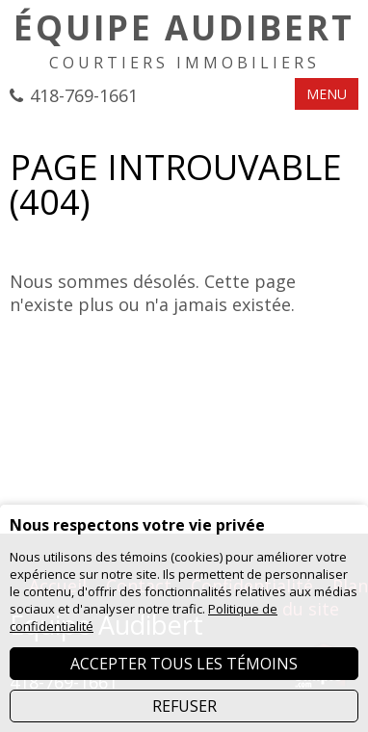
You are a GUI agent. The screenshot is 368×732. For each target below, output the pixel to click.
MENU (326, 94)
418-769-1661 (84, 95)
